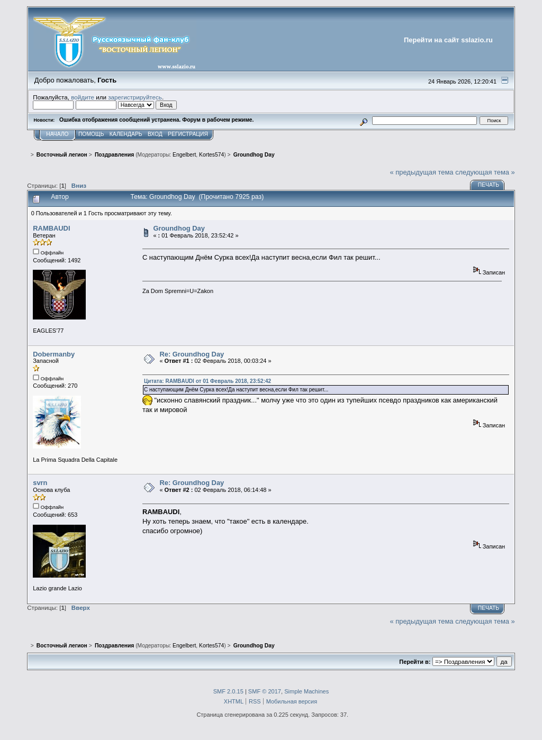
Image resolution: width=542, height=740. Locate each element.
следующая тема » (485, 172)
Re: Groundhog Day (191, 354)
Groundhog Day (179, 228)
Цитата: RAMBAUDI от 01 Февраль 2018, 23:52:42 (207, 381)
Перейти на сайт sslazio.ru (448, 40)
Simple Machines (306, 691)
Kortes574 (211, 155)
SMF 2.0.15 (228, 691)
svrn (40, 483)
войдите (82, 97)
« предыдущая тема (422, 172)
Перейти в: (414, 662)
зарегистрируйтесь (135, 97)
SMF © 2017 (264, 691)
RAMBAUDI (51, 228)
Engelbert (184, 155)
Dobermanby (54, 354)
